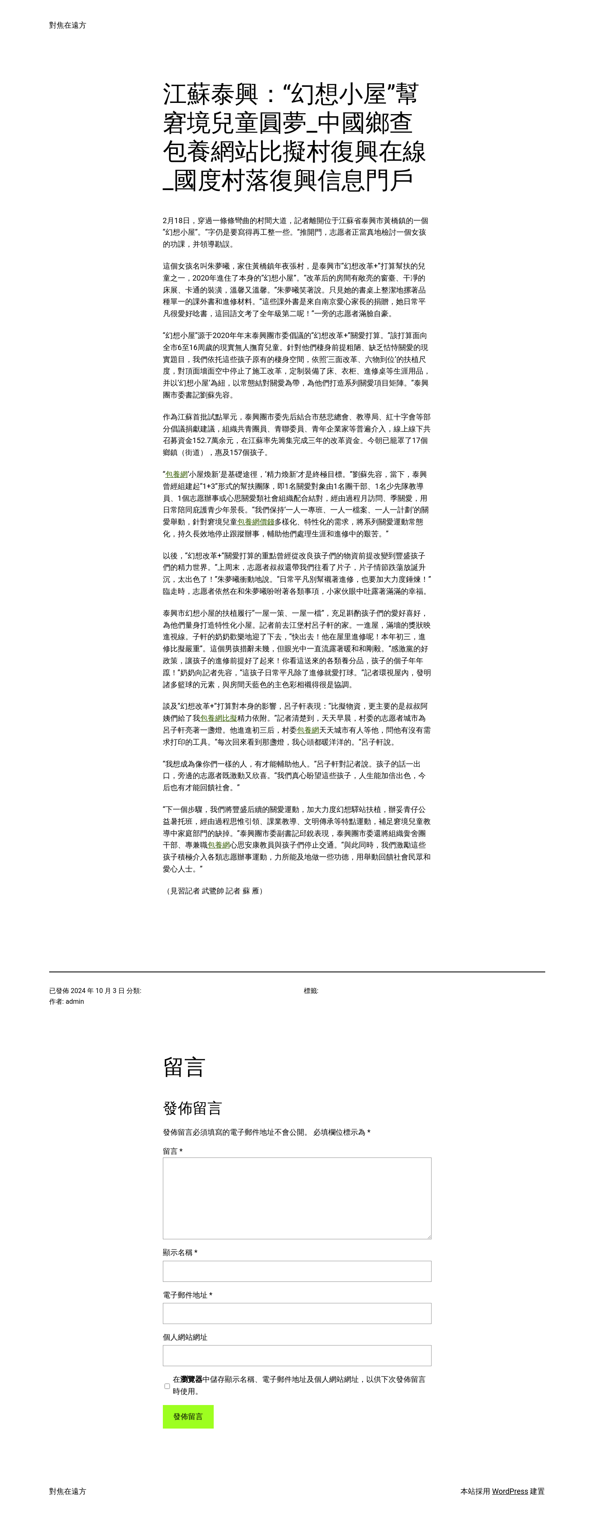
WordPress (510, 1491)
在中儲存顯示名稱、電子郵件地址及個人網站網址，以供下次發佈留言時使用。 (299, 1385)
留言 (173, 1151)
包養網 (176, 474)
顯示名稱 (180, 1252)
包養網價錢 (255, 521)
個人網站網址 (185, 1337)
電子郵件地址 (187, 1295)
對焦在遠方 (67, 25)
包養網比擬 (218, 718)
